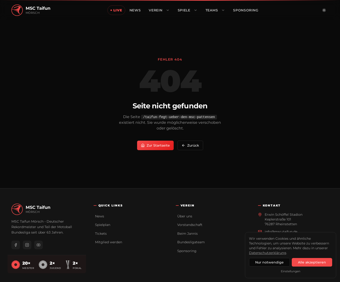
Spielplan (102, 225)
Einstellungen (290, 271)
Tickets (101, 233)
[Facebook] (15, 245)
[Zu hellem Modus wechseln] (324, 10)
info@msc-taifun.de (281, 231)
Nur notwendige (269, 262)
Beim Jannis (187, 233)
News (99, 216)
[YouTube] (38, 245)
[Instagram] (27, 245)
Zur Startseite (155, 145)
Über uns (184, 216)
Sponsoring (186, 251)
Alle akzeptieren (312, 262)
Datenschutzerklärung (267, 253)
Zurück (190, 145)
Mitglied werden (108, 242)
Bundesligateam (191, 242)
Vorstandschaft (189, 225)
